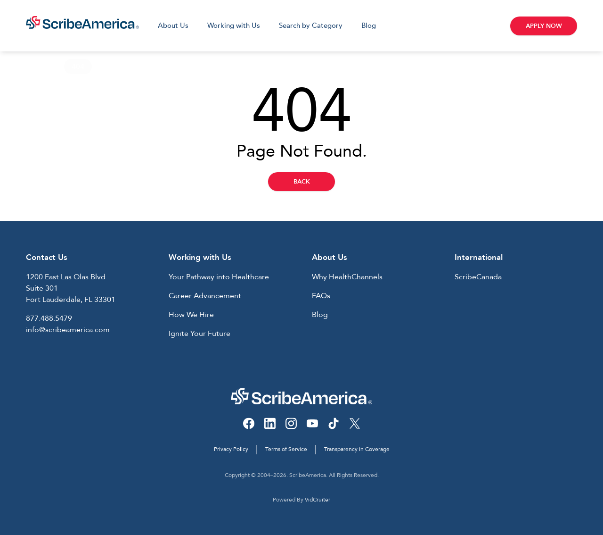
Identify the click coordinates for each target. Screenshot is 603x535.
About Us (173, 25)
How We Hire (191, 314)
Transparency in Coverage (357, 449)
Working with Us (233, 25)
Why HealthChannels (347, 277)
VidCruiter (317, 499)
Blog (368, 25)
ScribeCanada (478, 277)
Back (301, 181)
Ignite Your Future (199, 333)
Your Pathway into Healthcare (219, 277)
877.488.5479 (49, 318)
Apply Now (544, 26)
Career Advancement (205, 296)
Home (36, 66)
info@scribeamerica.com (68, 330)
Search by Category (310, 25)
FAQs (321, 296)
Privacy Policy (231, 449)
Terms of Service (286, 449)
